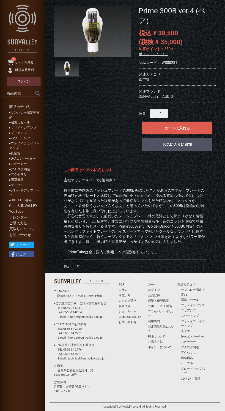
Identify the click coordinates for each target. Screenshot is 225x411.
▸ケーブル (16, 185)
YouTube (16, 211)
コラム (123, 289)
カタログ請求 (128, 300)
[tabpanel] (92, 31)
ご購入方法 (18, 223)
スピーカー (188, 341)
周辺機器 (187, 358)
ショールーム (128, 311)
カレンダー (18, 217)
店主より (125, 295)
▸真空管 (14, 153)
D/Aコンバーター (192, 336)
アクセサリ (188, 352)
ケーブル (187, 363)
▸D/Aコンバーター (22, 159)
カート (152, 284)
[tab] (67, 68)
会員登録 (154, 295)
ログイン (154, 289)
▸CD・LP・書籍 (20, 200)
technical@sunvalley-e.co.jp (86, 358)
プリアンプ (188, 310)
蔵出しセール (190, 299)
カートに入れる (177, 128)
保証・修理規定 (158, 300)
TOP (121, 284)
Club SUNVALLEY (23, 206)
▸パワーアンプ (19, 138)
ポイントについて (153, 54)
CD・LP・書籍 (190, 378)
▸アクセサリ (18, 175)
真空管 (144, 79)
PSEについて (156, 336)
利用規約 (154, 321)
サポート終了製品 (160, 306)
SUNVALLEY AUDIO (156, 96)
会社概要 (125, 306)
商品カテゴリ (20, 107)
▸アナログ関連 (19, 169)
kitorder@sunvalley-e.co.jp (85, 316)
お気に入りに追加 (177, 144)
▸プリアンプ (18, 133)
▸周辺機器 (16, 180)
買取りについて (22, 229)
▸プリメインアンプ (22, 128)
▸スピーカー (18, 164)
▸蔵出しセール (19, 122)
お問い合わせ (20, 235)
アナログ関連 (190, 347)
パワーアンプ (190, 316)
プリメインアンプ (193, 305)
